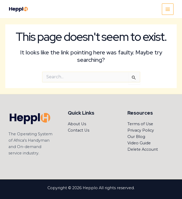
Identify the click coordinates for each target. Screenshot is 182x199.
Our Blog (136, 136)
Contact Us (78, 130)
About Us (77, 124)
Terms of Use (140, 124)
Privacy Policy (140, 130)
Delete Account (142, 149)
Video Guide (139, 143)
